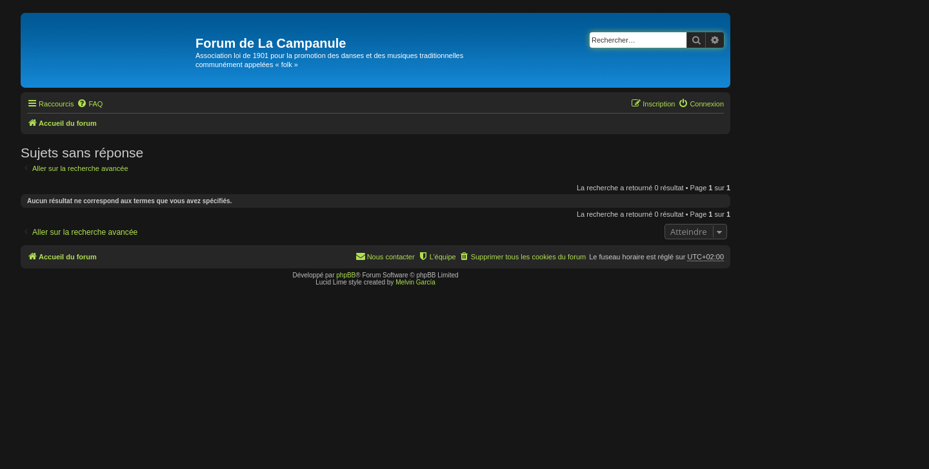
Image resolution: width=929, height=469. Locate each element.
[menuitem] (90, 104)
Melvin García (415, 282)
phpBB (345, 275)
